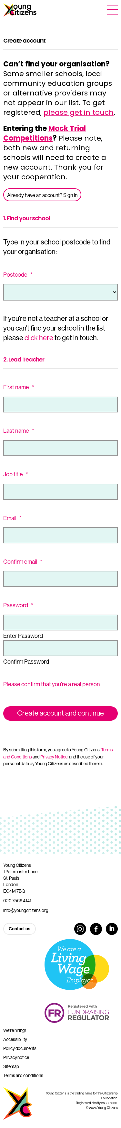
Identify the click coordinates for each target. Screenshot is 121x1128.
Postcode (18, 274)
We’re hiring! (14, 1030)
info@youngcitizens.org (25, 910)
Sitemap (11, 1066)
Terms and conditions (23, 1075)
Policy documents (19, 1048)
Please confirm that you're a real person (51, 684)
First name (18, 387)
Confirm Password (26, 661)
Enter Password (23, 635)
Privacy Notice (53, 757)
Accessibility (15, 1039)
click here (39, 337)
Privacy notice (16, 1057)
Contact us (19, 929)
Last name (18, 430)
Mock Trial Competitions (44, 133)
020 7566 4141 (17, 901)
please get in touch (79, 112)
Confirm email (22, 561)
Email (12, 518)
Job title (15, 474)
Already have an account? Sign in (42, 195)
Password (18, 605)
